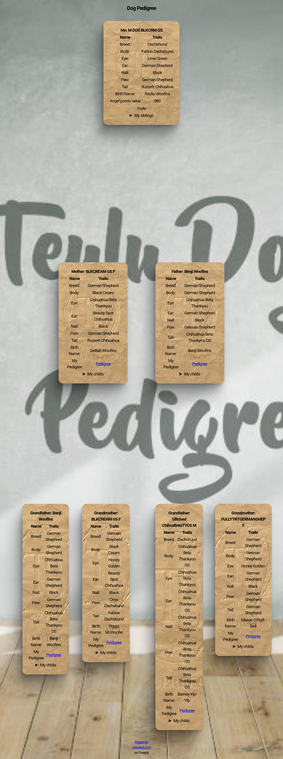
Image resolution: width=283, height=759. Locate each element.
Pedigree (199, 364)
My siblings (143, 115)
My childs (192, 374)
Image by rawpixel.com (141, 745)
